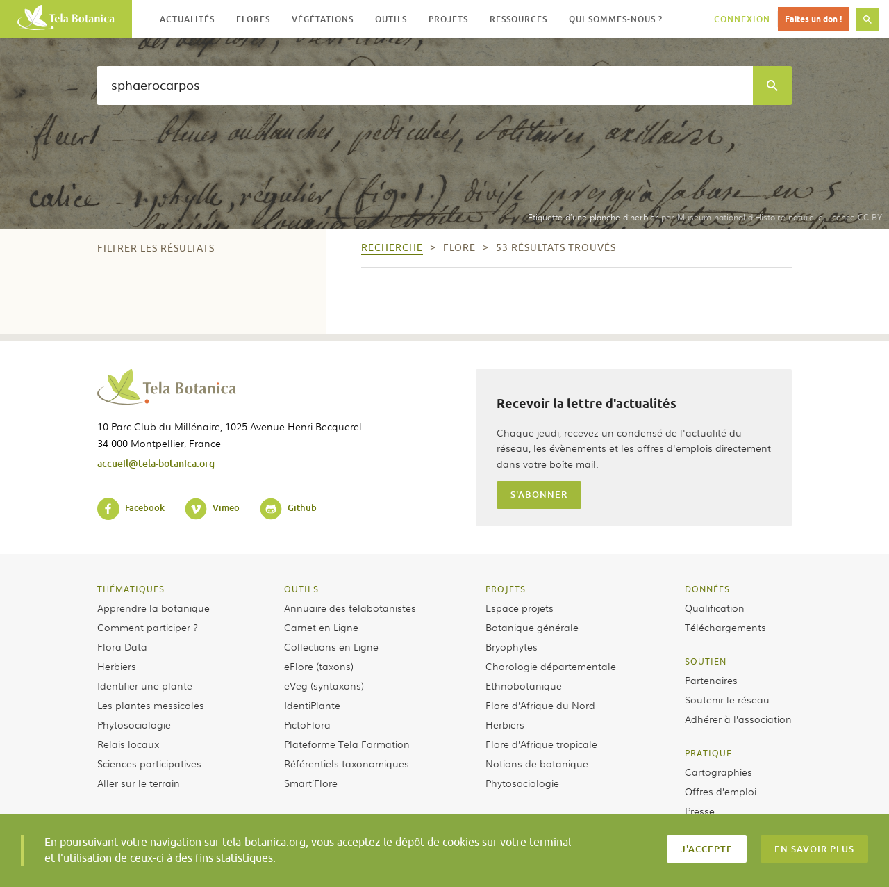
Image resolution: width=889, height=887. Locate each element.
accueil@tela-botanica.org (156, 463)
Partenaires (711, 680)
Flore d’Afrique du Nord (540, 705)
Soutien (705, 661)
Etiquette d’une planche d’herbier (593, 217)
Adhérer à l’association (738, 719)
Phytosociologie (134, 724)
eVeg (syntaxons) (324, 685)
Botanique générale (532, 627)
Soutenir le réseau (727, 699)
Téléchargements (725, 627)
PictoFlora (307, 724)
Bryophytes (511, 646)
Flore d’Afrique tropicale (541, 744)
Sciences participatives (149, 763)
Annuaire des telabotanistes (350, 608)
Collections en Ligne (331, 646)
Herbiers (116, 666)
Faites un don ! (813, 19)
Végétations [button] (323, 19)
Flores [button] (253, 19)
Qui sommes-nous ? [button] (616, 19)
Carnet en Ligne (321, 627)
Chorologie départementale (550, 666)
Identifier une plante (144, 685)
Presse (700, 810)
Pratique (708, 753)
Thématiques (131, 589)
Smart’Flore (311, 783)
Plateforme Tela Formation (347, 744)
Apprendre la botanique (153, 608)
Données (707, 589)
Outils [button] (391, 19)
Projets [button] (448, 19)
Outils (301, 589)
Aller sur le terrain (138, 783)
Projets (505, 589)
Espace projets (519, 608)
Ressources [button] (518, 19)
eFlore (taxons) (319, 666)
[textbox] (425, 85)
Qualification (715, 608)
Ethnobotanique (523, 685)
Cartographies (718, 772)
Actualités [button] (187, 19)
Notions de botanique (536, 763)
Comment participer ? (147, 627)
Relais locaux (128, 744)
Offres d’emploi (720, 791)
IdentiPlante (312, 705)
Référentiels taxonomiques (346, 763)
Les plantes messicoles (150, 705)
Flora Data (122, 646)
